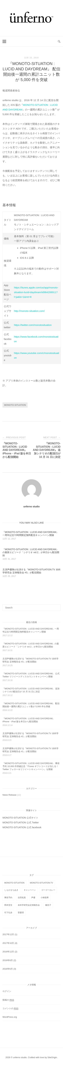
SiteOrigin (52, 1057)
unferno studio (31, 506)
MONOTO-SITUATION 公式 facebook (21, 827)
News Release (9, 795)
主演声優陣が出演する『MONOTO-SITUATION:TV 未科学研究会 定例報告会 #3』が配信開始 (30, 660)
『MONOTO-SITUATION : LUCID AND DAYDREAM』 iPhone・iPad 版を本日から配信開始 (28, 720)
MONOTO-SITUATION (15, 405)
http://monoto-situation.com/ (29, 310)
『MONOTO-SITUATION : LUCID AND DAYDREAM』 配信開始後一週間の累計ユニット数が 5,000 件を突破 (31, 705)
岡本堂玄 (8, 905)
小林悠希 (45, 897)
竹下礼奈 (8, 912)
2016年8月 (7, 960)
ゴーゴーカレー (48, 890)
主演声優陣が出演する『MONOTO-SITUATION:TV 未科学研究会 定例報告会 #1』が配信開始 (30, 750)
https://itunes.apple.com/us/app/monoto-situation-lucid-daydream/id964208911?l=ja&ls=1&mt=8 (36, 292)
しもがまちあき (11, 890)
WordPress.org (9, 1017)
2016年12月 (8, 951)
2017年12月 (8, 934)
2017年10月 (8, 943)
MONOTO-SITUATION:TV (41, 883)
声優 (33, 897)
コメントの (10, 1008)
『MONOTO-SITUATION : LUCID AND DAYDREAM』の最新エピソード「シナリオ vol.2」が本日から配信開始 (30, 645)
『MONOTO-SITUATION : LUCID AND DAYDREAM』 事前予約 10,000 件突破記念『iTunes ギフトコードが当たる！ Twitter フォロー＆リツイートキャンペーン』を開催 (31, 766)
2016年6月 (7, 969)
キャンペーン (30, 890)
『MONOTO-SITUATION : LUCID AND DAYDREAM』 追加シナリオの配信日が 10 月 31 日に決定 (31, 690)
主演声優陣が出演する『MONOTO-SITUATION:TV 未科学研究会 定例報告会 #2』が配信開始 (30, 735)
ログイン (6, 991)
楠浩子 (48, 905)
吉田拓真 (22, 897)
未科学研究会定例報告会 (29, 905)
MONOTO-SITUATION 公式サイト (20, 817)
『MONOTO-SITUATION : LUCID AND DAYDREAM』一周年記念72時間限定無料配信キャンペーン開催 (30, 630)
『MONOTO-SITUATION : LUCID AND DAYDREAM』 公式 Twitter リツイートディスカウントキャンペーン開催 (31, 675)
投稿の (8, 1000)
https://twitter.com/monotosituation (33, 325)
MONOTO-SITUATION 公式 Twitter (20, 822)
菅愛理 (21, 912)
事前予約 (8, 897)
